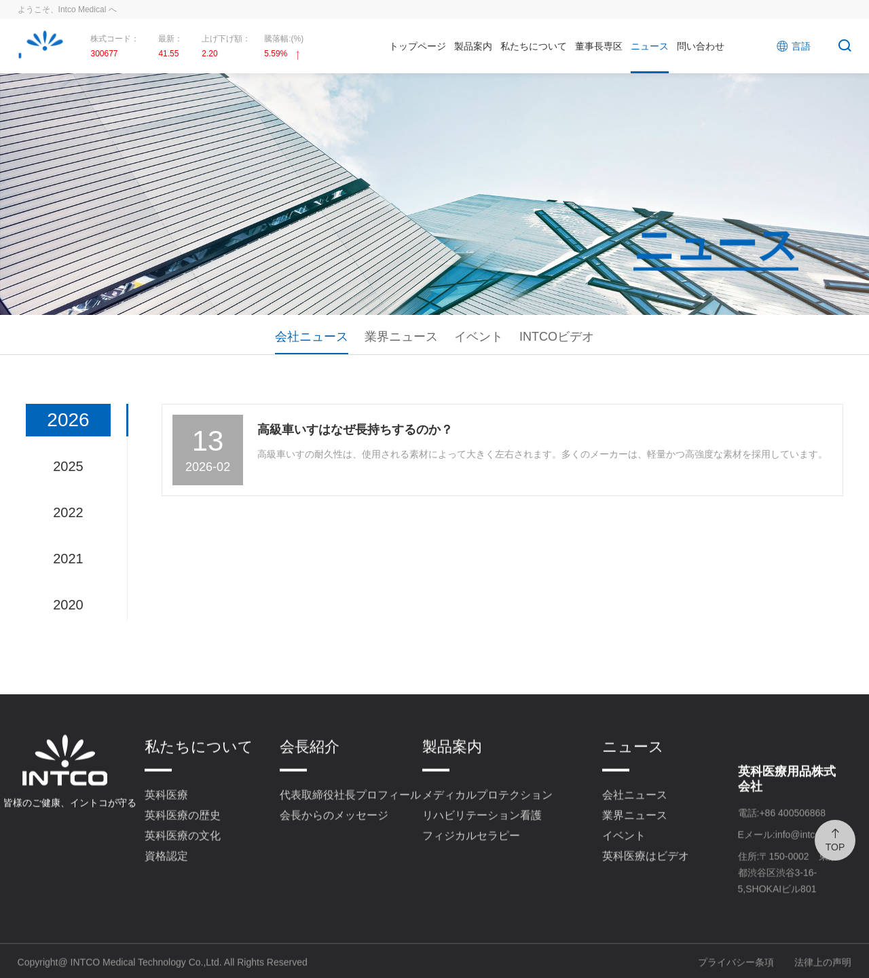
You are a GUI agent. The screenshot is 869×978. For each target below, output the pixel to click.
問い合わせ (700, 46)
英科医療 (166, 819)
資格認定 (166, 880)
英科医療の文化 (183, 859)
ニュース (650, 46)
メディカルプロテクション (487, 819)
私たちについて (533, 46)
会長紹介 (309, 770)
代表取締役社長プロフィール (350, 819)
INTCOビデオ (556, 336)
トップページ (417, 46)
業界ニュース (401, 336)
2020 (68, 604)
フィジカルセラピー (471, 859)
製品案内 (473, 46)
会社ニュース (311, 336)
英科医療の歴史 (183, 839)
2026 (68, 419)
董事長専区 (599, 46)
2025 (68, 466)
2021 (68, 558)
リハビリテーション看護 (482, 839)
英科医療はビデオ (645, 880)
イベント (478, 336)
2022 (68, 512)
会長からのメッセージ (334, 839)
